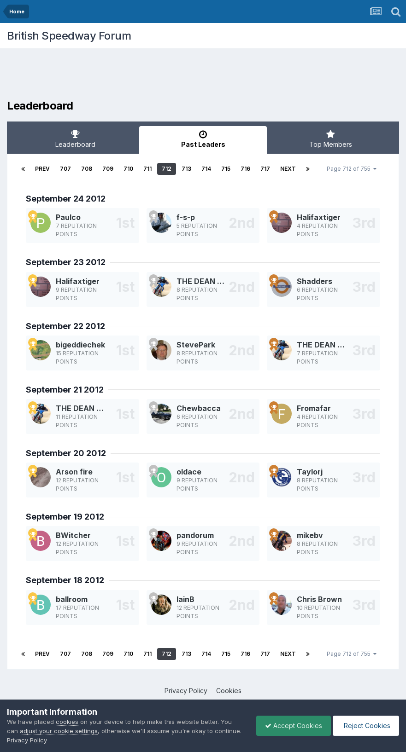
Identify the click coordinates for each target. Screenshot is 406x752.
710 (128, 168)
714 (206, 168)
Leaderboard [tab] (75, 139)
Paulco (68, 217)
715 (225, 168)
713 (186, 168)
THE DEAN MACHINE (214, 281)
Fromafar (314, 408)
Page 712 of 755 (352, 168)
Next (288, 168)
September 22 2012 (65, 326)
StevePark (196, 344)
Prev (42, 168)
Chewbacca (199, 408)
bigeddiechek (80, 344)
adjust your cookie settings (59, 731)
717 (265, 168)
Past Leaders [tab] (203, 139)
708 (86, 168)
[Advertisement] (203, 76)
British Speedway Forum (69, 35)
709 (107, 168)
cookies (67, 721)
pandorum (195, 535)
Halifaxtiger (319, 217)
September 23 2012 (66, 262)
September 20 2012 (66, 453)
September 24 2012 (66, 198)
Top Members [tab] (331, 139)
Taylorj (310, 471)
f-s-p (186, 217)
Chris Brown (319, 599)
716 (245, 168)
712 (166, 168)
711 (147, 168)
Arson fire (74, 471)
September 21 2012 (65, 389)
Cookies (228, 690)
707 (65, 168)
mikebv (310, 535)
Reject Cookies (365, 725)
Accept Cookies (291, 725)
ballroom (72, 599)
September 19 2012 (65, 516)
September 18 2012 (65, 580)
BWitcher (73, 535)
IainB (185, 599)
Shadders (314, 281)
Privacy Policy (186, 690)
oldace (189, 471)
